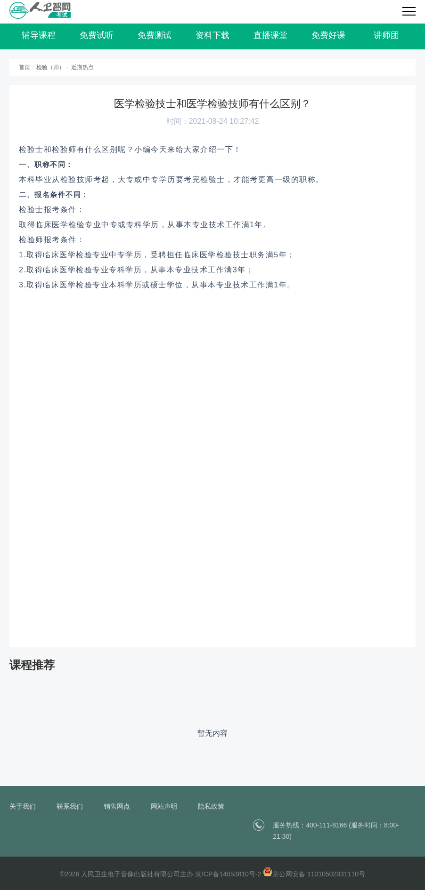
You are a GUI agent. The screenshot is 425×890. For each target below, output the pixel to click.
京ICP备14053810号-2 (228, 874)
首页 (24, 67)
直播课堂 (270, 35)
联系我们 (70, 806)
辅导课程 (39, 35)
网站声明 (164, 806)
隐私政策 (211, 806)
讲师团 (386, 35)
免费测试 (155, 35)
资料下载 (212, 35)
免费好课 (328, 35)
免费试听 (97, 35)
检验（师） (50, 67)
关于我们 (22, 806)
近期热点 (82, 67)
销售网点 (117, 806)
